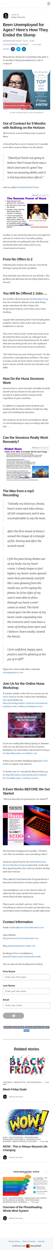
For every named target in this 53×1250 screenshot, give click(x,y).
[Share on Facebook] (13, 49)
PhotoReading (31, 1137)
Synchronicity (18, 1027)
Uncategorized (11, 44)
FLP (47, 1027)
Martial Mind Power (29, 187)
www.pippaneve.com (13, 672)
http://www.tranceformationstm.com (20, 938)
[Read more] (26, 1067)
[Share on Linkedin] (24, 49)
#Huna (40, 904)
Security (41, 1241)
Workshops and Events (14, 1139)
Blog (26, 41)
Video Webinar (10, 697)
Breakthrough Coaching (25, 1141)
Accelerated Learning (14, 1200)
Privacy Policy (14, 1241)
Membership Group (12, 41)
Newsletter (20, 1082)
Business (24, 44)
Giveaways (8, 1082)
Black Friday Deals (15, 1089)
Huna (31, 41)
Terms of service (28, 1241)
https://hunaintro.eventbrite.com (21, 753)
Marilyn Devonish (18, 17)
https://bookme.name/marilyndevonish (22, 956)
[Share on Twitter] (19, 49)
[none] (48, 3)
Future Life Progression (35, 1027)
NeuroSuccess (33, 1139)
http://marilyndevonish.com (21, 946)
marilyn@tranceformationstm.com (26, 927)
